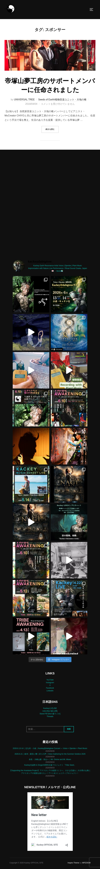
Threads (50, 716)
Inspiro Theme (73, 863)
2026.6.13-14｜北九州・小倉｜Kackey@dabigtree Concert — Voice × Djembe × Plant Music (50, 748)
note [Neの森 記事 (49, 711)
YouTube (50, 680)
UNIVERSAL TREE (24, 99)
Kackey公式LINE (50, 708)
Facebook (50, 688)
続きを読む (52, 129)
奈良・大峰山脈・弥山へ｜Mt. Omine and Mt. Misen (50, 759)
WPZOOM (86, 863)
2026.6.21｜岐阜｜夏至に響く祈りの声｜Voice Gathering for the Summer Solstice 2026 (50, 754)
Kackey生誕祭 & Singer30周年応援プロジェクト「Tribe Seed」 (50, 765)
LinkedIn (50, 691)
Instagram (50, 682)
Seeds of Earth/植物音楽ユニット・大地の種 (62, 99)
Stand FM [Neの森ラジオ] (50, 714)
